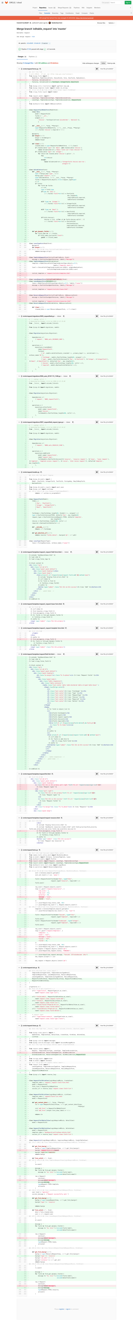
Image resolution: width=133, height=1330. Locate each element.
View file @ (106, 69)
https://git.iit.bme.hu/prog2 (85, 18)
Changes (22, 57)
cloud (19, 2)
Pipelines (33, 57)
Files (40, 13)
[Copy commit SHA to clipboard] (30, 23)
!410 (33, 36)
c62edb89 (29, 43)
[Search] (116, 2)
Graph (77, 13)
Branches (55, 13)
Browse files (101, 23)
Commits (47, 13)
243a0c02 (37, 43)
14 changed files (29, 63)
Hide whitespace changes (90, 63)
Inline (103, 63)
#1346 (29, 49)
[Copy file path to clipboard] (40, 69)
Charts (92, 13)
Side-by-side (111, 63)
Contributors (70, 13)
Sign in (128, 2)
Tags (61, 13)
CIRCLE (12, 2)
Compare (85, 13)
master (45, 43)
